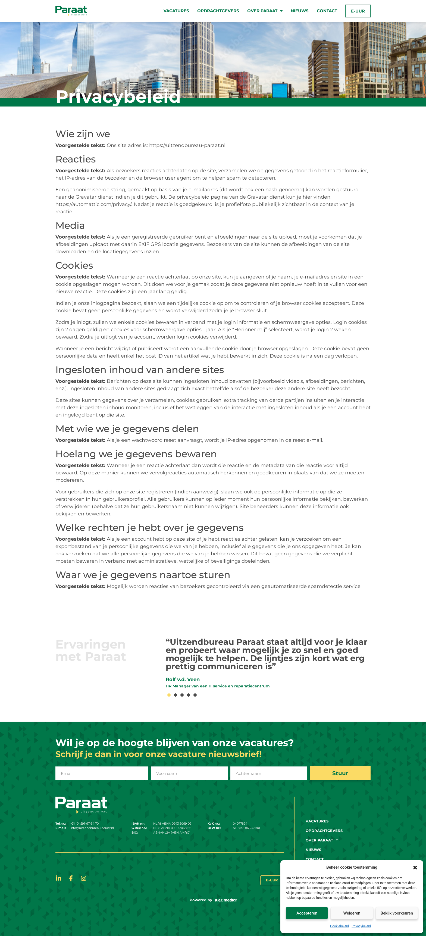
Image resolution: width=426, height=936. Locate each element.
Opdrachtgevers (218, 10)
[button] (415, 867)
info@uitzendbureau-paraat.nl (92, 828)
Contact (327, 10)
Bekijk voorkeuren (396, 913)
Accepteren (306, 913)
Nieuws (300, 10)
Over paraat (265, 11)
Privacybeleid (361, 926)
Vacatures (176, 10)
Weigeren (352, 913)
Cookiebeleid (339, 926)
